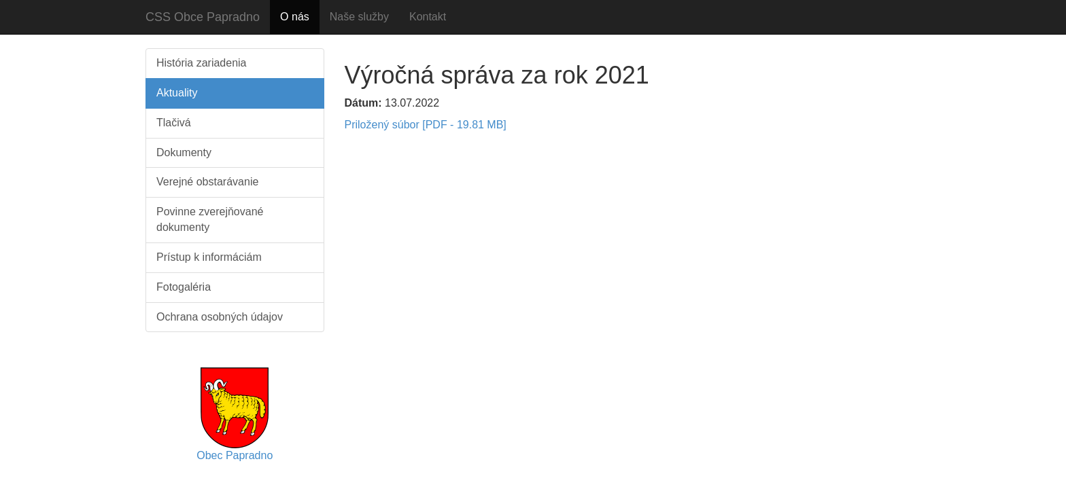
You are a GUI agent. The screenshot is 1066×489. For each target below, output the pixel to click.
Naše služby (359, 16)
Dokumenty (183, 152)
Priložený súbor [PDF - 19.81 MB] (425, 124)
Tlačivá (173, 122)
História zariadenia (201, 63)
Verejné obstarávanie (207, 181)
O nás (294, 16)
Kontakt (427, 16)
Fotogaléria (183, 287)
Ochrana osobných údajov (219, 317)
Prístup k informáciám (209, 257)
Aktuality (176, 92)
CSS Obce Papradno (202, 17)
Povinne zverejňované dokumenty (209, 219)
